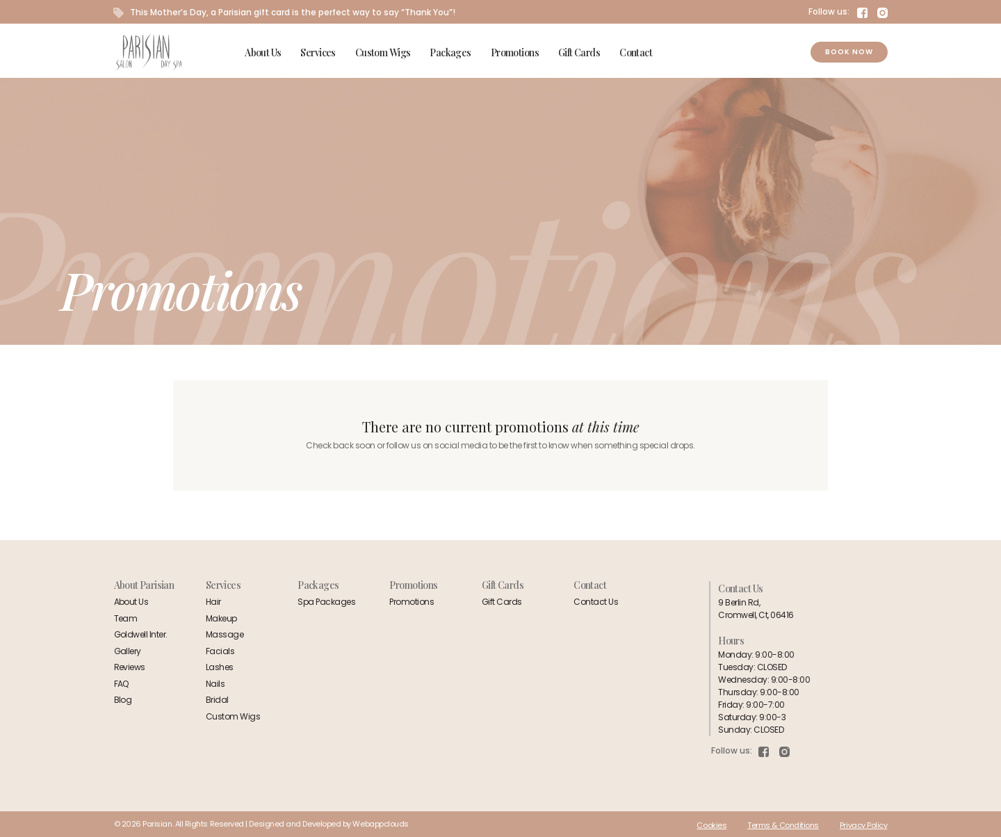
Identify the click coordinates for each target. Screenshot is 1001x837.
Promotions (515, 52)
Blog (123, 700)
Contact (635, 52)
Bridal (217, 700)
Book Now (849, 52)
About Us (263, 52)
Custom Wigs (383, 52)
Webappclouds (380, 823)
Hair (213, 602)
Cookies (711, 825)
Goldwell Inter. (141, 634)
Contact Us (595, 602)
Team (126, 618)
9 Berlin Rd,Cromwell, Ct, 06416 (755, 608)
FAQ (121, 684)
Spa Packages (326, 602)
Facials (220, 651)
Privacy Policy (864, 825)
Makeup (221, 618)
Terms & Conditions (783, 825)
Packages (450, 52)
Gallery (127, 651)
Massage (224, 634)
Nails (215, 684)
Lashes (220, 667)
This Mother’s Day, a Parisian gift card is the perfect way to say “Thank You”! (284, 12)
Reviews (129, 667)
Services (317, 52)
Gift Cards (579, 52)
